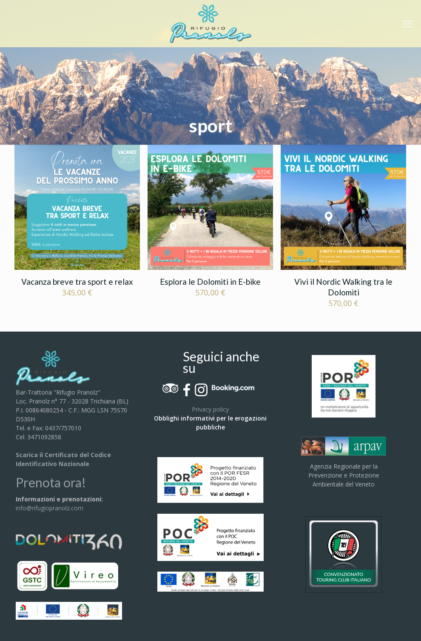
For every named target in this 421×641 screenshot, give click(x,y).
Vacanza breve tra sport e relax (77, 281)
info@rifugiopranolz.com (49, 508)
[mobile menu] (407, 23)
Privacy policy (210, 409)
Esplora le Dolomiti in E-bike (210, 281)
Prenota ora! (51, 482)
